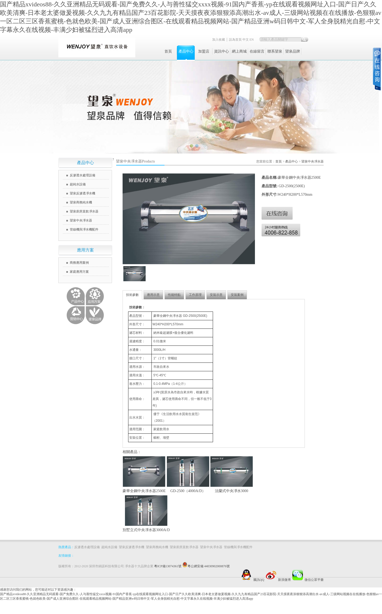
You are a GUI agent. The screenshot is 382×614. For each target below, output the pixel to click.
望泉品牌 (292, 51)
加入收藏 (218, 39)
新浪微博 (277, 580)
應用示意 (153, 295)
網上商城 (239, 51)
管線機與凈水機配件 (84, 229)
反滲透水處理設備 (82, 175)
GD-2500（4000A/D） (188, 491)
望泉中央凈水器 (81, 220)
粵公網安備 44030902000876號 (209, 566)
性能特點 (174, 295)
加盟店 (203, 51)
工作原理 (195, 295)
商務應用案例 (79, 263)
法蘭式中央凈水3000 (231, 491)
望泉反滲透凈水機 (82, 193)
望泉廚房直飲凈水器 (84, 211)
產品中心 (186, 51)
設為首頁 (235, 39)
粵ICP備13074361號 (171, 566)
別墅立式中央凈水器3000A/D (146, 530)
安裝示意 (216, 295)
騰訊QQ (252, 580)
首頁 (168, 51)
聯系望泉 (274, 51)
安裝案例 (237, 295)
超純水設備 (78, 184)
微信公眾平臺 (307, 580)
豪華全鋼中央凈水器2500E (144, 491)
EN (252, 39)
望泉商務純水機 (81, 202)
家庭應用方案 (79, 272)
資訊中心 (221, 51)
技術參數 (132, 295)
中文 (245, 39)
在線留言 (257, 51)
